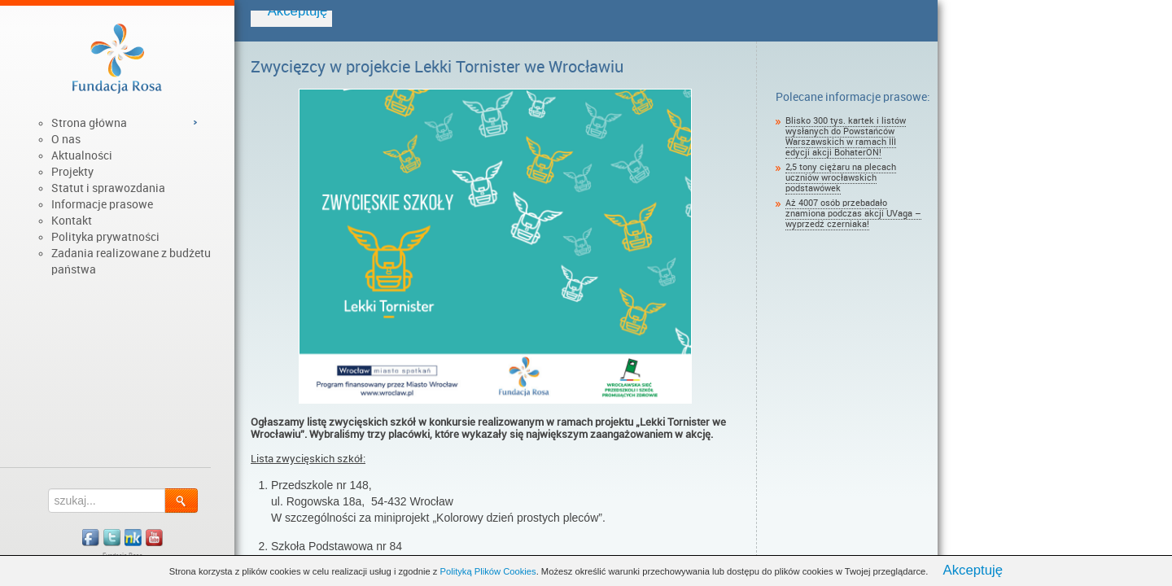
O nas (66, 139)
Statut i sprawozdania (108, 188)
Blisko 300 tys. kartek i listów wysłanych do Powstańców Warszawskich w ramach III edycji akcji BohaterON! (845, 137)
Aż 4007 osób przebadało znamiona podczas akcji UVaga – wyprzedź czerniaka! (853, 214)
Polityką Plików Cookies (488, 571)
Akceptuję (972, 570)
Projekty (72, 171)
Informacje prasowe (102, 204)
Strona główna (89, 122)
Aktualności (81, 155)
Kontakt (71, 220)
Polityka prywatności (105, 236)
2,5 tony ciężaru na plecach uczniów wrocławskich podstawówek (840, 178)
